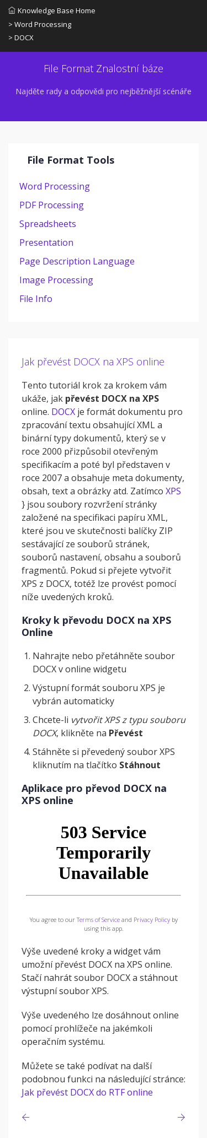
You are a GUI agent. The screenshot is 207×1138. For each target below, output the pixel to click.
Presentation (46, 242)
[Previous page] (28, 1117)
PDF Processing (51, 205)
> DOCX (21, 37)
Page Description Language (77, 261)
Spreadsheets (47, 224)
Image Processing (56, 280)
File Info (35, 299)
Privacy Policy (152, 919)
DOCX (63, 412)
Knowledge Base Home (51, 10)
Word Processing (54, 186)
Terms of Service (98, 919)
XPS (173, 491)
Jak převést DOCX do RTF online (87, 1092)
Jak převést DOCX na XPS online (93, 361)
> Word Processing (39, 24)
